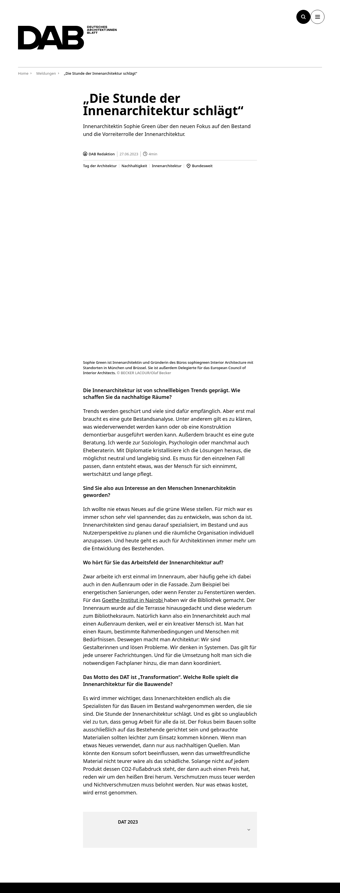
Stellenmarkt (297, 742)
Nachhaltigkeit (134, 166)
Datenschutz (311, 864)
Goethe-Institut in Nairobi (133, 426)
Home (23, 73)
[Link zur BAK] (269, 833)
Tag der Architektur (100, 166)
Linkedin (292, 779)
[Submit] (124, 761)
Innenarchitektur (167, 166)
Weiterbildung (298, 735)
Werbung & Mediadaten (229, 735)
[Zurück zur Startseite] (77, 41)
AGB (249, 864)
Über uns (213, 773)
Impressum (277, 864)
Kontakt (212, 779)
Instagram (294, 773)
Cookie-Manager (218, 864)
